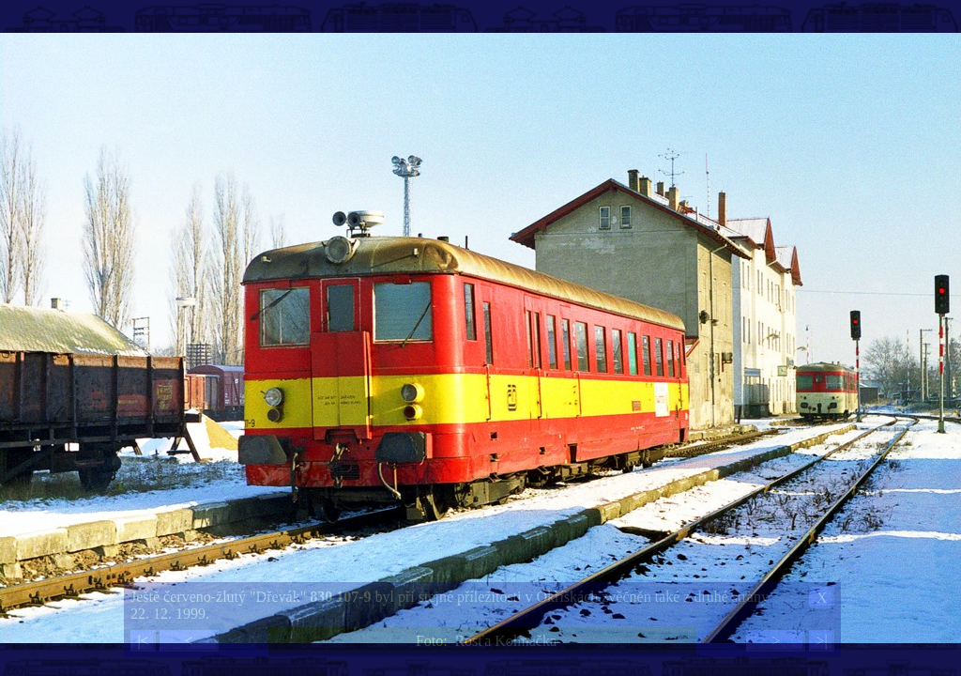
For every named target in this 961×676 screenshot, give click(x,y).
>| (821, 641)
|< (142, 641)
